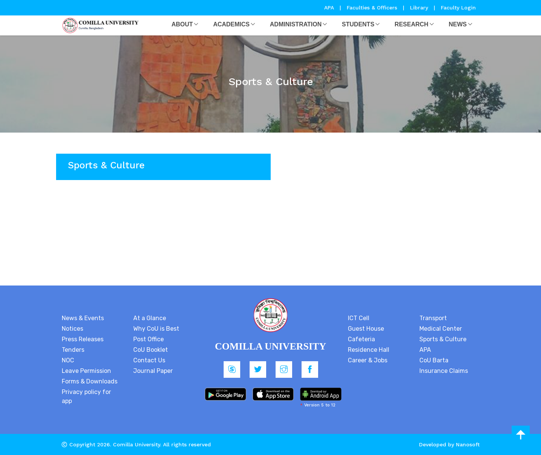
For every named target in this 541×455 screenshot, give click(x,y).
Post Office (148, 339)
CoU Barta (433, 360)
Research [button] (411, 24)
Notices (72, 328)
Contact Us (149, 360)
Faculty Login (458, 8)
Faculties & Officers (372, 8)
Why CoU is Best (156, 328)
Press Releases (83, 339)
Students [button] (358, 24)
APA (330, 8)
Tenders (73, 349)
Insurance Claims (443, 370)
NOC (68, 360)
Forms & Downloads (89, 381)
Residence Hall (368, 349)
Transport (433, 318)
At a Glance (149, 318)
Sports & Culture (442, 339)
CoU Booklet (150, 349)
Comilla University (136, 444)
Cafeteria (361, 339)
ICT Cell (358, 318)
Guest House (366, 328)
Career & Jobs (367, 360)
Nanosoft (468, 444)
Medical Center (440, 328)
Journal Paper (153, 370)
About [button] (182, 24)
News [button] (458, 24)
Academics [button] (231, 24)
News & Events (83, 318)
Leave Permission (86, 370)
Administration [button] (296, 24)
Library (420, 8)
